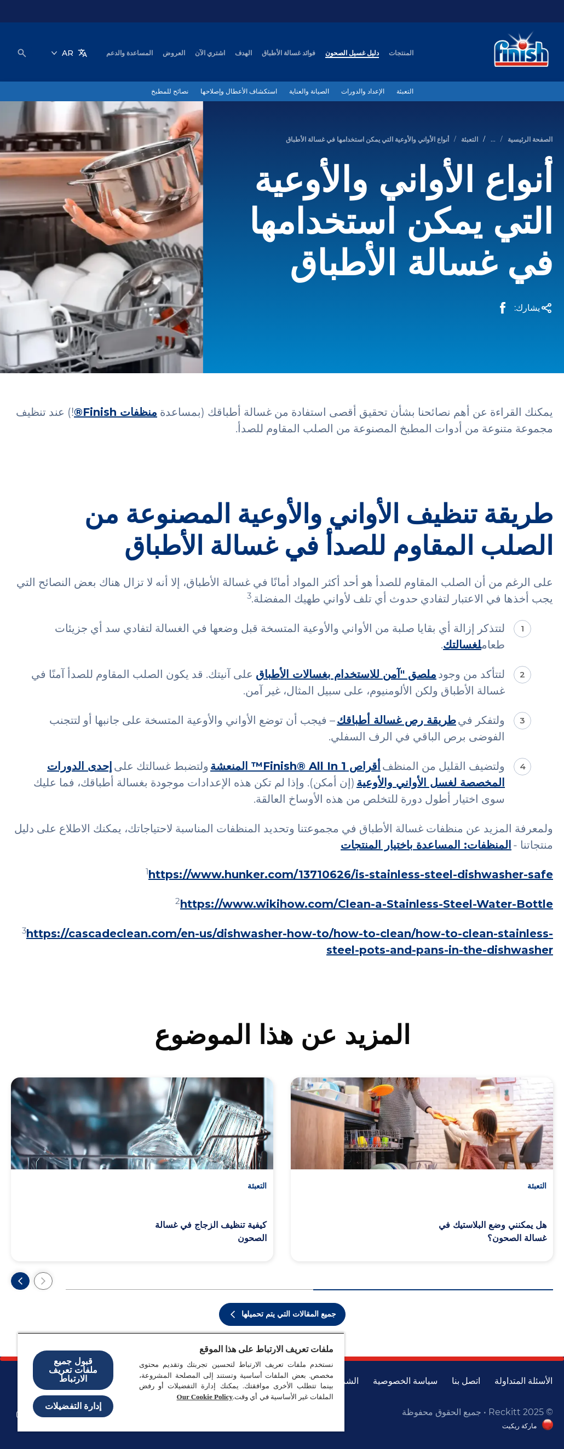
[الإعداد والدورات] (363, 91)
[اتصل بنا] (466, 1381)
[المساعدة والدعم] (129, 53)
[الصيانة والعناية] (309, 91)
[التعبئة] (405, 91)
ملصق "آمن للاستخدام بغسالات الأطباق (346, 674)
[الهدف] (243, 53)
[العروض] (174, 53)
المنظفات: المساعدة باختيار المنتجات (426, 844)
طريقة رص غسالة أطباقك (396, 720)
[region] (181, 1381)
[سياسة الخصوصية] (405, 1381)
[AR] (69, 53)
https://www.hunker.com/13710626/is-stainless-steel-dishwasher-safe (350, 874)
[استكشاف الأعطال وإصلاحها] (239, 91)
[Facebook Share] (502, 308)
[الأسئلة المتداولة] (523, 1381)
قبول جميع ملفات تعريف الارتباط (73, 1370)
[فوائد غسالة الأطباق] (288, 53)
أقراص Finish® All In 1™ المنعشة (295, 766)
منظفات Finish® (115, 412)
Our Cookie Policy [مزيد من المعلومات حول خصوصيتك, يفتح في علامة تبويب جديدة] (205, 1397)
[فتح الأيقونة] (22, 53)
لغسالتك (462, 644)
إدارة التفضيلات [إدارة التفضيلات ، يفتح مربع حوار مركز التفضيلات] (73, 1406)
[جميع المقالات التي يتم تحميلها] (282, 1314)
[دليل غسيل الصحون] (352, 53)
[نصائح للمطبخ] (170, 91)
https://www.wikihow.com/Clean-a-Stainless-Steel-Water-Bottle (366, 904)
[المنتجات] (401, 53)
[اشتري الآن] (210, 53)
